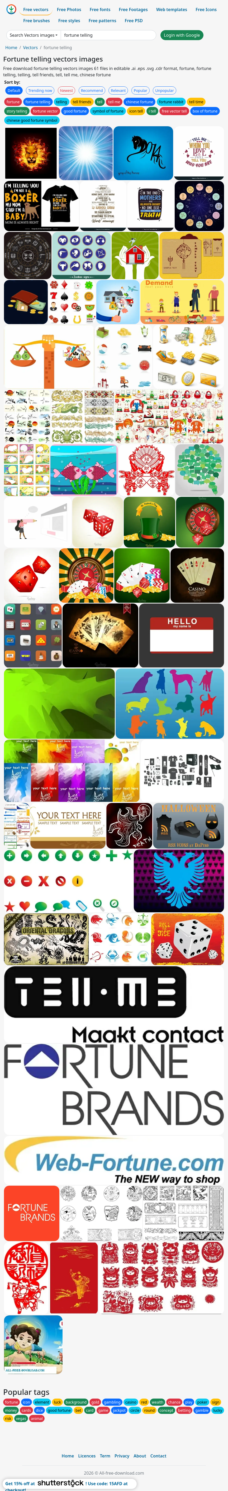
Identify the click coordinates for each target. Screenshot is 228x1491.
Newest (66, 90)
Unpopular (164, 90)
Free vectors (35, 9)
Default (14, 90)
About (140, 1456)
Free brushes (36, 21)
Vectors (30, 47)
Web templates (171, 9)
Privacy (122, 1456)
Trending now (40, 90)
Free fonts (100, 9)
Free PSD (134, 21)
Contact (158, 1456)
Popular (140, 90)
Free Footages (133, 9)
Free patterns (102, 21)
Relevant (118, 90)
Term (105, 1456)
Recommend (92, 90)
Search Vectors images (32, 35)
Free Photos (69, 9)
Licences (87, 1456)
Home (11, 47)
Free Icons (206, 9)
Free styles (69, 21)
